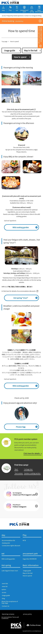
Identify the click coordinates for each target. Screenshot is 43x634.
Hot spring (6, 565)
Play (24, 535)
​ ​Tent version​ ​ (18, 473)
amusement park (30, 553)
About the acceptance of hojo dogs (10, 602)
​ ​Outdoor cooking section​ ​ (32, 473)
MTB (24, 540)
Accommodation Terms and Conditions (10, 617)
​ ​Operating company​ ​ (8, 614)
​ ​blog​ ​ (3, 598)
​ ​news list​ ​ (5, 586)
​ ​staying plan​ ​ (6, 543)
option (4, 589)
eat (3, 553)
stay (3, 535)
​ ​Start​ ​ (16, 469)
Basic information (31, 565)
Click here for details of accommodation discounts (19, 291)
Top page (4, 41)
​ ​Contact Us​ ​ (27, 16)
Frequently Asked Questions (15, 16)
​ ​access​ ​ (4, 16)
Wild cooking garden (21, 227)
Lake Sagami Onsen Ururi (10, 571)
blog (40, 16)
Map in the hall (30, 50)
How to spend (27, 576)
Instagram (34, 16)
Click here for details (31, 453)
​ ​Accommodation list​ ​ (8, 540)
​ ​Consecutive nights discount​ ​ (11, 546)
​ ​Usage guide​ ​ (9, 50)
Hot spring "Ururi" (20, 298)
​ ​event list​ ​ (5, 583)
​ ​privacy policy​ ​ (27, 614)
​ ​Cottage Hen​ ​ (28, 469)
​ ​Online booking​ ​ (13, 21)
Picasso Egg (20, 427)
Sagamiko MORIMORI (30, 559)
